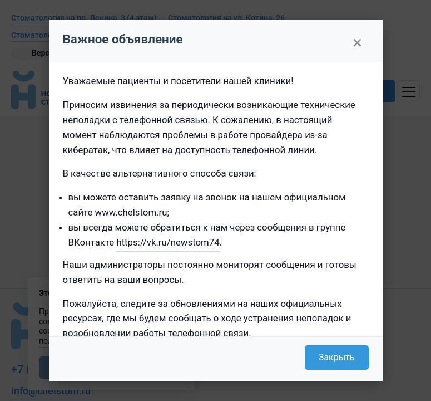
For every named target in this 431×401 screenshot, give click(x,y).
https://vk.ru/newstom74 (167, 242)
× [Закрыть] (357, 42)
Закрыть (337, 357)
